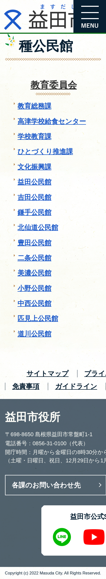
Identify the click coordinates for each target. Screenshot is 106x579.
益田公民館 (34, 182)
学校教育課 (34, 136)
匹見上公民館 (38, 318)
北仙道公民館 (38, 227)
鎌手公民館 (34, 212)
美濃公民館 (34, 273)
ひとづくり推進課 (45, 151)
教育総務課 (34, 106)
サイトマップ (48, 373)
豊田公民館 (34, 243)
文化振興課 (34, 167)
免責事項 (25, 386)
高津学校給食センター (52, 121)
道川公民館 (34, 334)
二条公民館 (34, 258)
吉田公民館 (34, 197)
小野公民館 (34, 288)
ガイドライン (76, 386)
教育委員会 (54, 85)
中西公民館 (34, 303)
